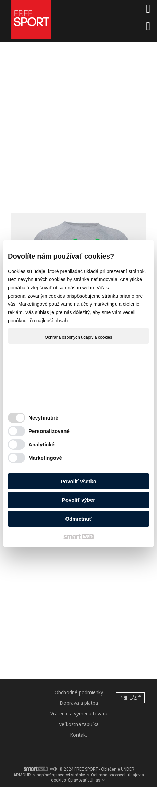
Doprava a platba (79, 703)
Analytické (41, 444)
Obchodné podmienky (79, 692)
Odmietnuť (78, 519)
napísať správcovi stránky (61, 775)
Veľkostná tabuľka (79, 724)
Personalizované (49, 431)
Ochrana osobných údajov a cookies (78, 337)
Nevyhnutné (43, 418)
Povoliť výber (78, 500)
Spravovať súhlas (84, 780)
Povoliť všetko (78, 481)
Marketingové (45, 458)
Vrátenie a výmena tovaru (78, 713)
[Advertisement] (78, 130)
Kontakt (78, 735)
